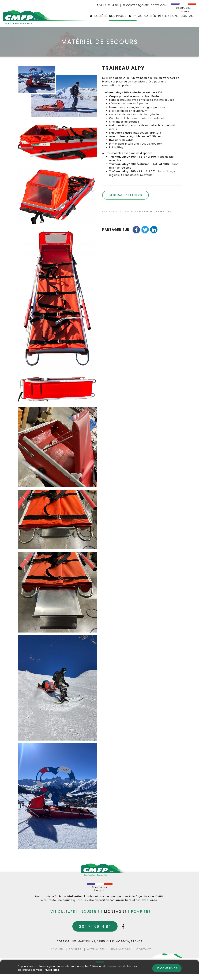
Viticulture (62, 911)
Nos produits (122, 16)
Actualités (147, 16)
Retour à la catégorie (136, 211)
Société (101, 16)
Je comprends (166, 968)
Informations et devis (125, 195)
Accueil (57, 949)
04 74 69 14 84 (108, 5)
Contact (188, 16)
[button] (136, 229)
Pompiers (141, 911)
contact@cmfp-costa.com (145, 5)
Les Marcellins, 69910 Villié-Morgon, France (107, 941)
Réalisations (168, 16)
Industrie (89, 911)
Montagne (115, 911)
